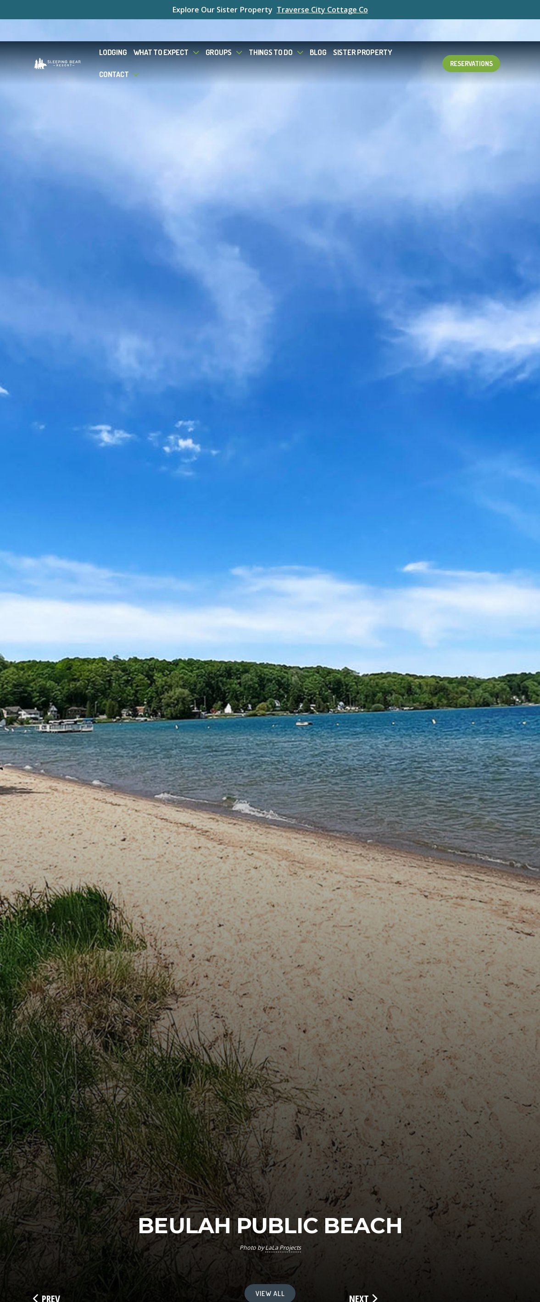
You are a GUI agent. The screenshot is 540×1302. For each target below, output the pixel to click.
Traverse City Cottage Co (322, 10)
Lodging (113, 30)
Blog (318, 30)
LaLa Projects (283, 1248)
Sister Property (362, 30)
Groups (219, 30)
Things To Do (271, 30)
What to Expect (161, 30)
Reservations (471, 41)
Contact (113, 51)
